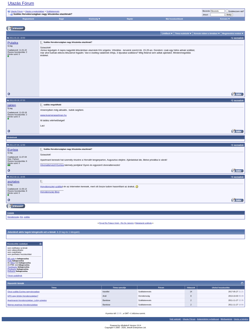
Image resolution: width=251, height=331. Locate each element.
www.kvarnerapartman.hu (53, 115)
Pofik (9, 261)
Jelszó (205, 15)
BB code (11, 259)
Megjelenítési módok (231, 33)
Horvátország (13, 217)
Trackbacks (12, 267)
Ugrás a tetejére (241, 319)
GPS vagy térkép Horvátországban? (22, 296)
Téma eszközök (182, 33)
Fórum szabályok (14, 275)
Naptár (130, 19)
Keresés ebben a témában (206, 33)
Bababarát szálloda (143, 223)
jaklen (11, 105)
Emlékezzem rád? (235, 11)
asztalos (13, 181)
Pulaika (12, 43)
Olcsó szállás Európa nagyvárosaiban (23, 292)
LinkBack (166, 33)
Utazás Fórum (21, 3)
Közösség (94, 19)
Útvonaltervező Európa (52, 165)
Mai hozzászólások (174, 19)
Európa (12, 150)
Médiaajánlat (226, 319)
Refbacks (11, 271)
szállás (27, 217)
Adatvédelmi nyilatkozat (208, 319)
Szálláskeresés (53, 11)
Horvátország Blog (49, 192)
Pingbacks (11, 269)
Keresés (225, 19)
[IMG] (12, 263)
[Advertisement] (220, 68)
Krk (21, 217)
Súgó (61, 19)
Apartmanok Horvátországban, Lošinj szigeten (27, 300)
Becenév (206, 11)
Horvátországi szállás (51, 186)
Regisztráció (28, 19)
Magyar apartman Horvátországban (22, 305)
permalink (238, 38)
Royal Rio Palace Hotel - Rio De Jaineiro (116, 223)
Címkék (10, 213)
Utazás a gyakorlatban (34, 11)
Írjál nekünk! (175, 319)
